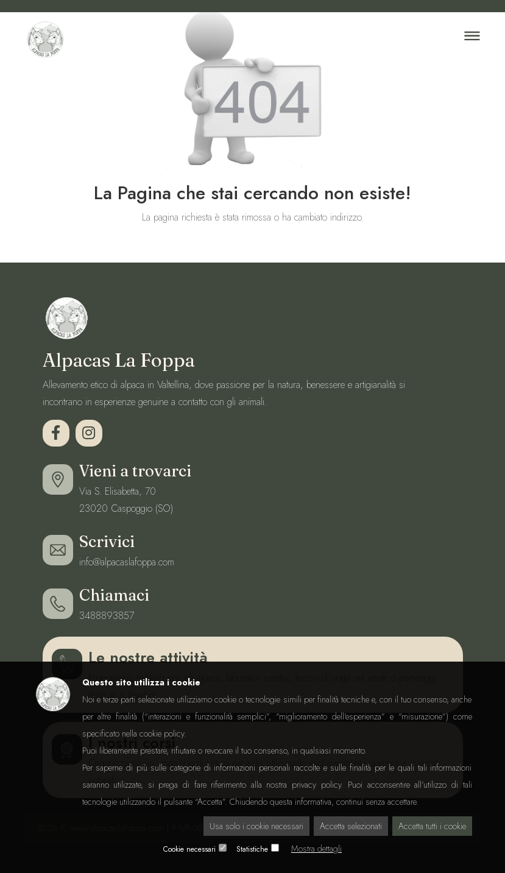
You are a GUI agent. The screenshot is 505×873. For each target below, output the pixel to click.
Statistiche (252, 849)
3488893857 (106, 616)
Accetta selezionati (351, 826)
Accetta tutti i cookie (432, 826)
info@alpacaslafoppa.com (126, 562)
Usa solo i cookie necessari (256, 826)
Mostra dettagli (316, 849)
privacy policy (316, 785)
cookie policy (161, 733)
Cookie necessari (189, 849)
